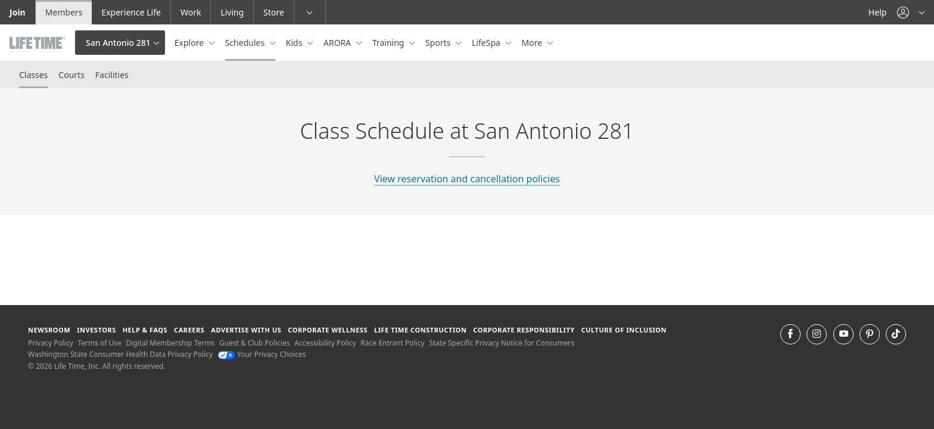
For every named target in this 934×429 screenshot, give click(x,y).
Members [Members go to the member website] (64, 12)
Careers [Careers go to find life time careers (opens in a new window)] (189, 329)
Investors (96, 329)
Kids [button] (295, 42)
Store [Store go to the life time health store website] (273, 12)
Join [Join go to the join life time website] (18, 12)
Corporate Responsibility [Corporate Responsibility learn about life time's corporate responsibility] (523, 329)
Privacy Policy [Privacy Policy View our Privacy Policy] (50, 343)
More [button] (533, 42)
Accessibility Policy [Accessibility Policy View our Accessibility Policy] (325, 343)
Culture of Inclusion (624, 329)
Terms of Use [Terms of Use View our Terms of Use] (99, 343)
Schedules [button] (246, 42)
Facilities (112, 74)
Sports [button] (439, 42)
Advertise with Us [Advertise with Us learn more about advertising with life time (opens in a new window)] (246, 329)
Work (190, 12)
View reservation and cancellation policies (467, 178)
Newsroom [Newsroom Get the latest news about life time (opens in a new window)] (49, 329)
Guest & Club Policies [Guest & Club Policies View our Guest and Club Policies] (254, 343)
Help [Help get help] (877, 12)
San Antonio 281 (118, 42)
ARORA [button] (338, 42)
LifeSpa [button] (487, 42)
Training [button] (389, 42)
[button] (910, 12)
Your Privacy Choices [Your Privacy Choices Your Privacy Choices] (261, 354)
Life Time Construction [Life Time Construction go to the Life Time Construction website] (420, 329)
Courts (71, 74)
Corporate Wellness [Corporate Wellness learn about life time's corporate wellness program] (328, 329)
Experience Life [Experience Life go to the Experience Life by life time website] (131, 12)
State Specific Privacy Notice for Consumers (501, 343)
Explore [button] (190, 42)
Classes (33, 74)
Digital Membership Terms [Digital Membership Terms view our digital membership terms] (170, 343)
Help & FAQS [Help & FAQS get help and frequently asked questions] (145, 329)
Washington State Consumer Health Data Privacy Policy (120, 354)
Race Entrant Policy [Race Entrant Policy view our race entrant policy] (392, 343)
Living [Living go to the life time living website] (232, 12)
